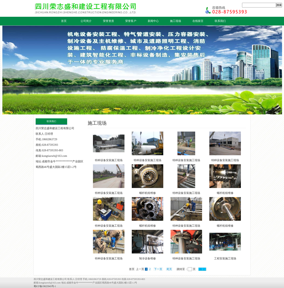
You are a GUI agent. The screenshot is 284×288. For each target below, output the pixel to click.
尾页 (169, 269)
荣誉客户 (130, 21)
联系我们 (220, 21)
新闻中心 (153, 21)
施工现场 (175, 21)
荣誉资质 (108, 21)
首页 (64, 21)
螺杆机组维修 (147, 193)
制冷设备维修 (147, 258)
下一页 (158, 269)
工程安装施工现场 (225, 258)
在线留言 (197, 21)
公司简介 (86, 21)
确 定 (202, 269)
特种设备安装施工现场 (109, 160)
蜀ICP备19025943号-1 (45, 286)
